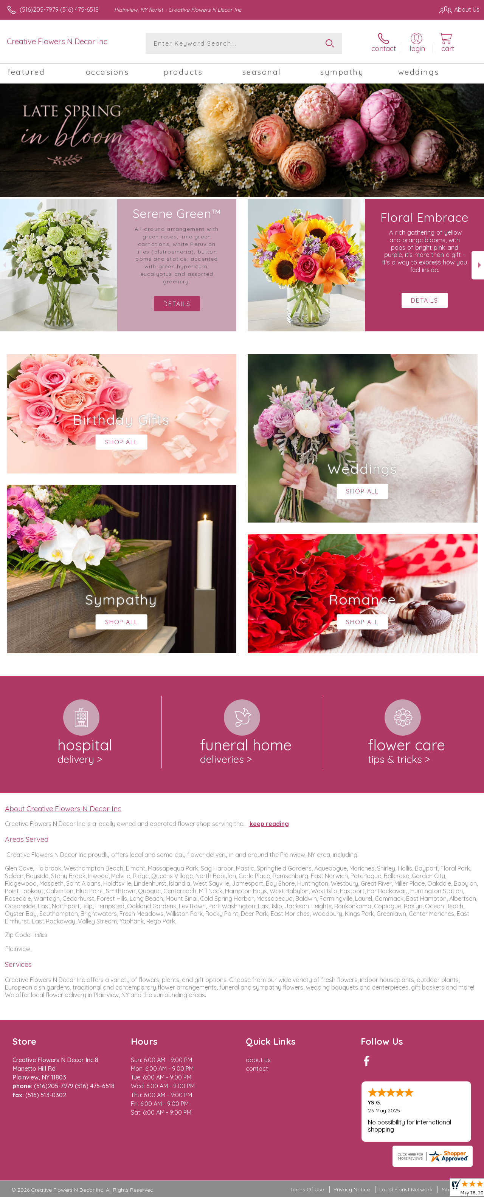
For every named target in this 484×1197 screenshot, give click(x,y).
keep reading (269, 823)
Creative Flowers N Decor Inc (57, 41)
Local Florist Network (405, 1189)
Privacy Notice (352, 1189)
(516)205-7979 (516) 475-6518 (59, 9)
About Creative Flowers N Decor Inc (63, 808)
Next (478, 265)
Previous (6, 265)
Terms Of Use (307, 1189)
